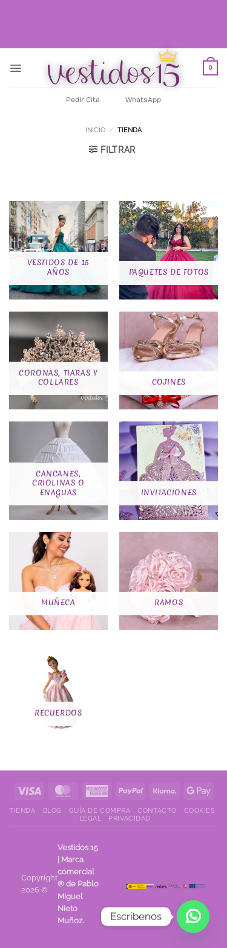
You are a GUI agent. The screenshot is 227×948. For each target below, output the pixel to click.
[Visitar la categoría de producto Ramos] (168, 581)
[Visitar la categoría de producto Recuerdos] (58, 691)
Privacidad (129, 818)
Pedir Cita (83, 100)
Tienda (22, 811)
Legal (90, 818)
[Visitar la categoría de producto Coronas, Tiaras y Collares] (58, 361)
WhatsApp (143, 100)
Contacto (156, 811)
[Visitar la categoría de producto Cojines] (168, 361)
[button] (15, 68)
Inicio (95, 130)
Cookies (199, 811)
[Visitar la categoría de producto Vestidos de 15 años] (58, 250)
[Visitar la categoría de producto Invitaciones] (168, 470)
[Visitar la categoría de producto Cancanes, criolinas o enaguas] (58, 470)
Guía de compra (100, 811)
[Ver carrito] (210, 68)
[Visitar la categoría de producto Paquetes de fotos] (168, 250)
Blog (52, 811)
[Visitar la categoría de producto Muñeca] (58, 581)
